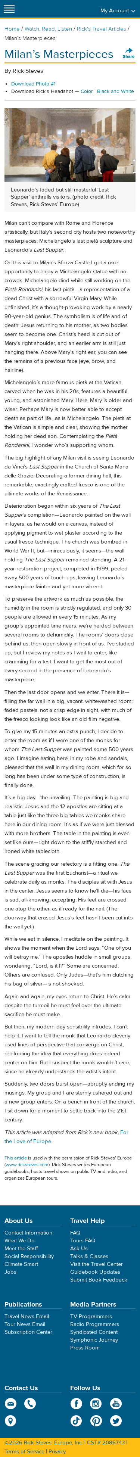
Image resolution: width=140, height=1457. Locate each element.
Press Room (85, 1347)
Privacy (57, 1451)
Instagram (96, 1404)
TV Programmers (91, 1316)
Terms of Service (24, 1451)
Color (87, 91)
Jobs (10, 1272)
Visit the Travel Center (96, 1264)
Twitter (116, 1421)
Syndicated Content (94, 1332)
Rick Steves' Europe (70, 9)
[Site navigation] (9, 9)
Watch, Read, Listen (48, 28)
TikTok (76, 1421)
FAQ (75, 1232)
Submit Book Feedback (98, 1279)
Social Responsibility (29, 1256)
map (10, 1421)
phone (30, 1404)
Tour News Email (24, 1324)
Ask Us (79, 1248)
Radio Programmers (94, 1324)
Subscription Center (28, 1332)
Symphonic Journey (94, 1340)
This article (15, 1158)
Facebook (76, 1404)
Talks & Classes (89, 1256)
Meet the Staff (21, 1248)
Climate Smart (21, 1264)
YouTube (116, 1404)
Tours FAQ (82, 1240)
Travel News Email (26, 1316)
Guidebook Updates (95, 1272)
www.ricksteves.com (27, 1165)
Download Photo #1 (33, 84)
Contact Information (28, 1232)
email (10, 1404)
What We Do (19, 1240)
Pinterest (96, 1421)
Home (12, 28)
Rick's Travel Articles (101, 28)
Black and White (115, 91)
